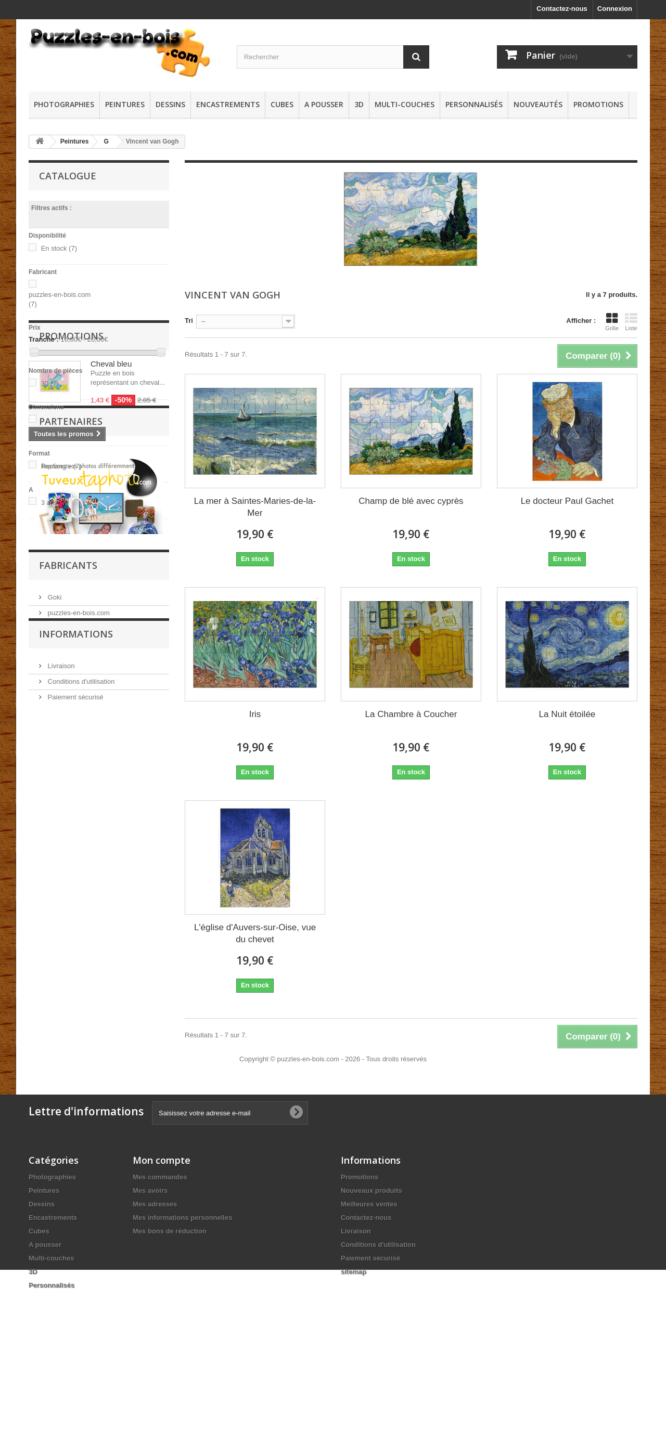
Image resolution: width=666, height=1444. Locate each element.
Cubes (282, 104)
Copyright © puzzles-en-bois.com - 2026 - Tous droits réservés (333, 1152)
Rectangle (61, 466)
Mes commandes (160, 1270)
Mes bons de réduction (170, 1324)
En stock (59, 248)
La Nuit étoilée (567, 714)
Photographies (64, 104)
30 (50, 383)
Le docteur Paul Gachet (567, 501)
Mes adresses (155, 1297)
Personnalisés (474, 104)
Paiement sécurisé (75, 1124)
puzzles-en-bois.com (78, 1026)
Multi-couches (404, 104)
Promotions (598, 104)
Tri (189, 320)
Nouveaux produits (371, 1283)
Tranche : (44, 339)
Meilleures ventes (369, 1297)
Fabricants (68, 982)
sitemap (353, 1365)
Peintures (125, 104)
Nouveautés (538, 104)
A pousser (323, 104)
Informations (76, 1065)
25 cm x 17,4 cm (58, 430)
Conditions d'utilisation (80, 1108)
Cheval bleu (111, 578)
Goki (53, 1010)
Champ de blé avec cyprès (410, 501)
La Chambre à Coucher (411, 714)
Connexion (614, 8)
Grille (612, 322)
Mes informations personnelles (182, 1311)
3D (359, 104)
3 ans (54, 502)
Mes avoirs (150, 1283)
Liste (631, 322)
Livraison (60, 1093)
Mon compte (161, 1253)
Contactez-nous (561, 8)
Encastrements (228, 104)
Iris (255, 714)
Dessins (170, 104)
